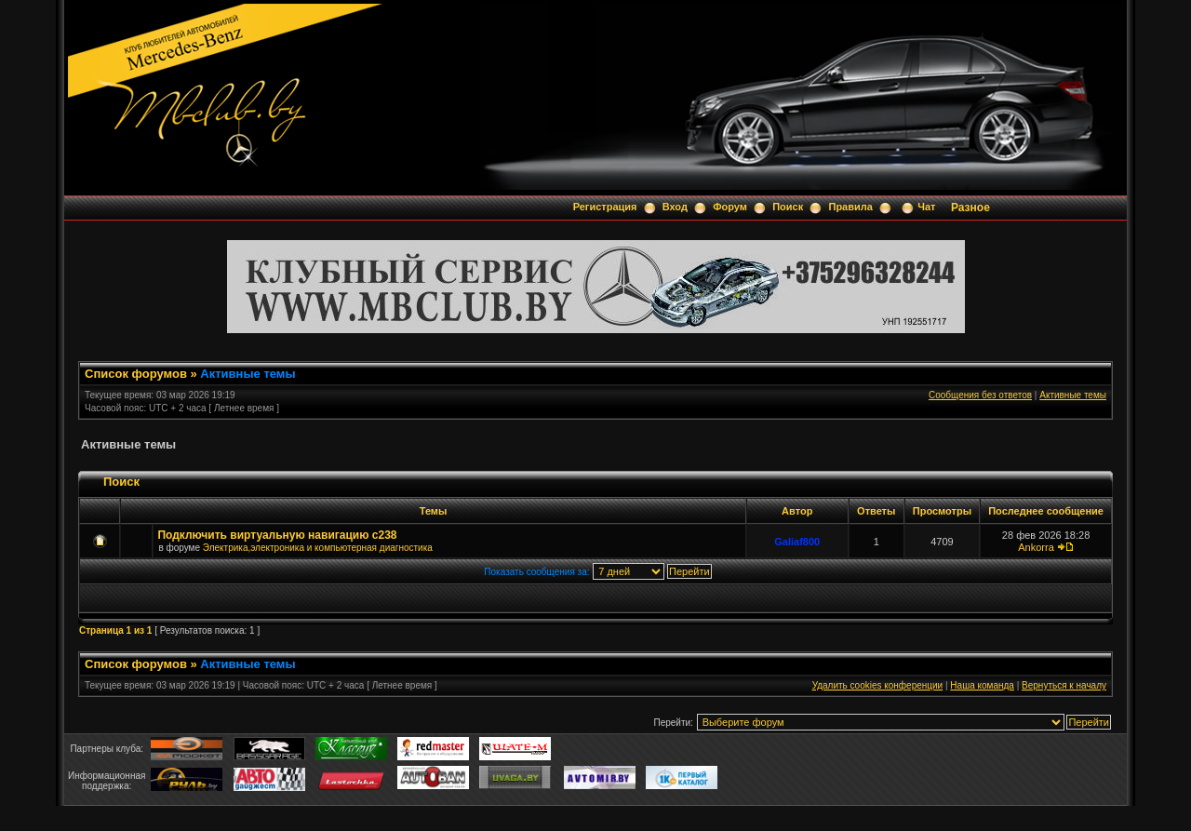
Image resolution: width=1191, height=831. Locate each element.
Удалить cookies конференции (877, 685)
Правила (850, 206)
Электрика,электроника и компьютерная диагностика (318, 548)
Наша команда (982, 685)
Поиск (787, 206)
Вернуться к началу (1064, 685)
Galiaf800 (797, 541)
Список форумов (136, 374)
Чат (926, 206)
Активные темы (247, 374)
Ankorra (1036, 547)
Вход (675, 206)
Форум (730, 206)
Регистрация (605, 206)
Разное (970, 207)
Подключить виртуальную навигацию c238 (276, 535)
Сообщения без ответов (980, 395)
